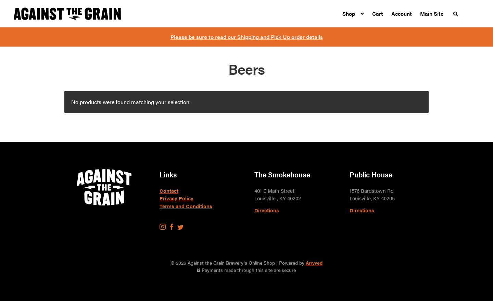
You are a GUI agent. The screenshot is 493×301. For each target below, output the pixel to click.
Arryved (314, 262)
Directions (266, 210)
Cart (377, 13)
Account (401, 13)
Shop (348, 13)
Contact (169, 190)
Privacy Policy (176, 198)
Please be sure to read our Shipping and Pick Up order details (246, 37)
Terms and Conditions (186, 206)
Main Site (432, 13)
